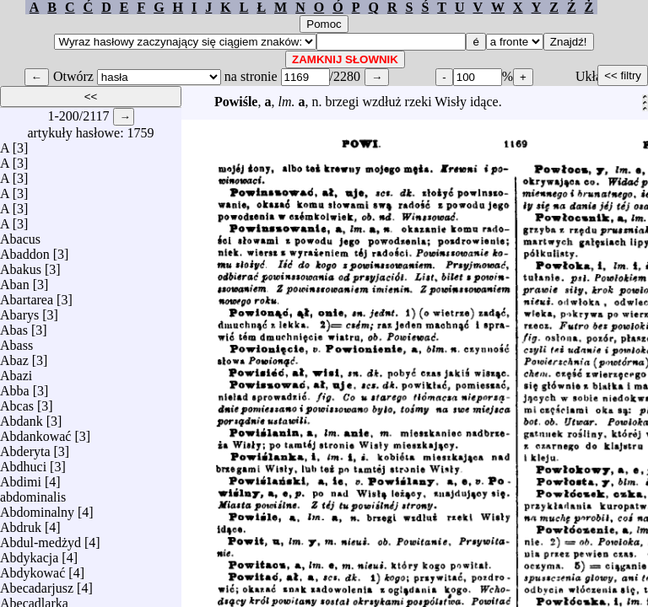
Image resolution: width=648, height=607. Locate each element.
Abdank (21, 417)
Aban (15, 280)
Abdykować (32, 568)
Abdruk (20, 523)
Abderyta (25, 447)
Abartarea (26, 295)
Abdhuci (23, 462)
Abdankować (35, 432)
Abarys (19, 311)
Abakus (20, 265)
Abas (14, 326)
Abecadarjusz (36, 584)
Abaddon (25, 250)
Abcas (17, 402)
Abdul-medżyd (40, 538)
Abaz (14, 356)
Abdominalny (37, 508)
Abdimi (20, 477)
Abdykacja (29, 553)
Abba (15, 386)
